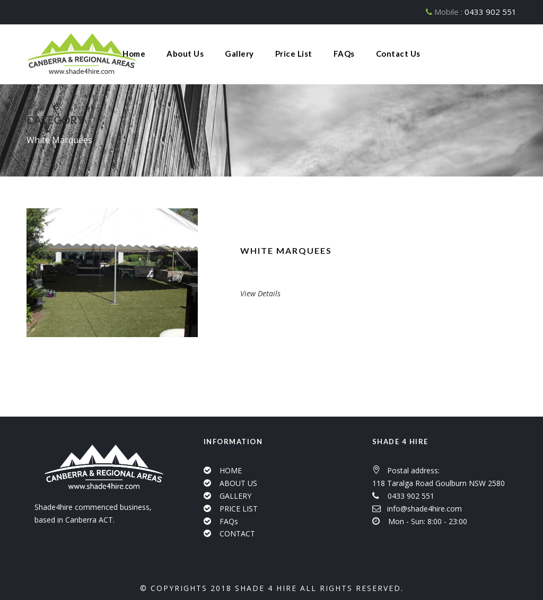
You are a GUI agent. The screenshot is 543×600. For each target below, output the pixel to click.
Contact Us (398, 53)
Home (133, 53)
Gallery (239, 53)
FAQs (344, 53)
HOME (231, 470)
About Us (185, 53)
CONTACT (237, 533)
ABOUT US (238, 483)
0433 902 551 (490, 11)
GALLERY (235, 496)
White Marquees (286, 250)
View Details (260, 293)
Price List (293, 53)
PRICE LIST (239, 509)
